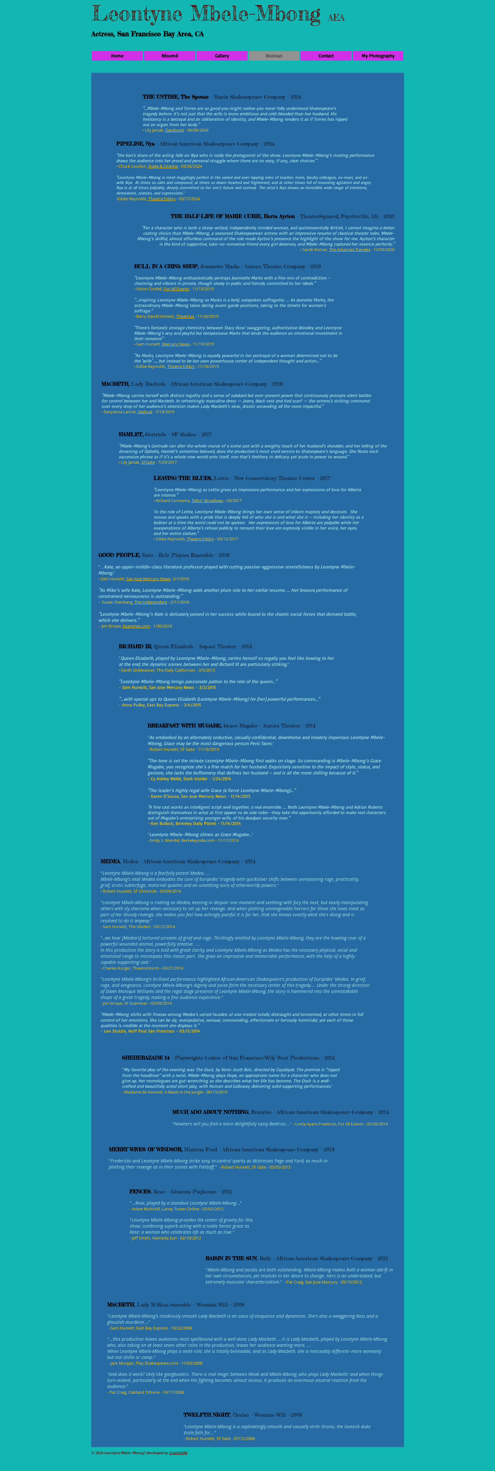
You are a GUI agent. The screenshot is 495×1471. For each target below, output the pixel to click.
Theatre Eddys (162, 199)
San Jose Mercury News (148, 579)
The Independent (150, 602)
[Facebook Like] (389, 1449)
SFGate (148, 462)
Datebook (174, 130)
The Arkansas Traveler (350, 249)
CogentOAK (178, 1452)
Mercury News (176, 344)
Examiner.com (136, 626)
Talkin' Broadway (207, 500)
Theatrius (185, 316)
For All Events (176, 289)
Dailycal (145, 412)
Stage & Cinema (163, 166)
